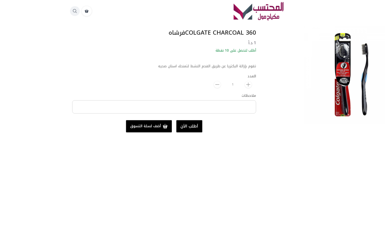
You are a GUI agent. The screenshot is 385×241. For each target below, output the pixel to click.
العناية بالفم (369, 162)
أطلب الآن (123, 126)
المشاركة (369, 142)
